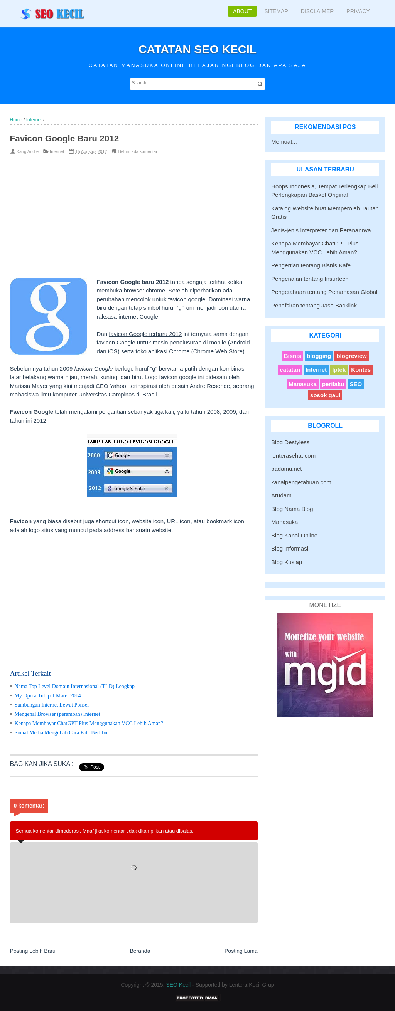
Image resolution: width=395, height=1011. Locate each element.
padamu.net (286, 468)
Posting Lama (241, 951)
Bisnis (292, 356)
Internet (57, 151)
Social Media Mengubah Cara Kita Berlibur (62, 733)
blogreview (351, 356)
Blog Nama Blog (292, 509)
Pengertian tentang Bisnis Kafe (311, 265)
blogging (319, 356)
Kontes (361, 369)
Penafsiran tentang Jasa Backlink (314, 305)
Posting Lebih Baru (33, 951)
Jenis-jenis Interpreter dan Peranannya (321, 230)
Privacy (358, 11)
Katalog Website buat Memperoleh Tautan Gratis (325, 212)
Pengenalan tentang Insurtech (309, 278)
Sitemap (276, 11)
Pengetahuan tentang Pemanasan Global (324, 292)
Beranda (140, 951)
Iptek (339, 369)
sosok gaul (325, 395)
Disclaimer (317, 11)
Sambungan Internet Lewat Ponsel (52, 705)
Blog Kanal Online (294, 535)
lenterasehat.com (293, 455)
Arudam (281, 495)
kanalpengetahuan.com (301, 482)
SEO (356, 384)
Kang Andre (28, 151)
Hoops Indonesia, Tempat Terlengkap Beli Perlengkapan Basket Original (324, 190)
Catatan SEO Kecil (197, 49)
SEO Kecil (178, 985)
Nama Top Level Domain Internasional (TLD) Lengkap (75, 686)
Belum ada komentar (137, 151)
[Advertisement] (121, 216)
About (242, 11)
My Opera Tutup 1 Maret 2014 (48, 696)
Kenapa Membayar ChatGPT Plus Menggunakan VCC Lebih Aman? (89, 723)
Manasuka (303, 384)
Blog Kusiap (286, 562)
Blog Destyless (290, 442)
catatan (290, 369)
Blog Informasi (289, 548)
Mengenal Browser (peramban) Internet (57, 714)
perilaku (333, 384)
